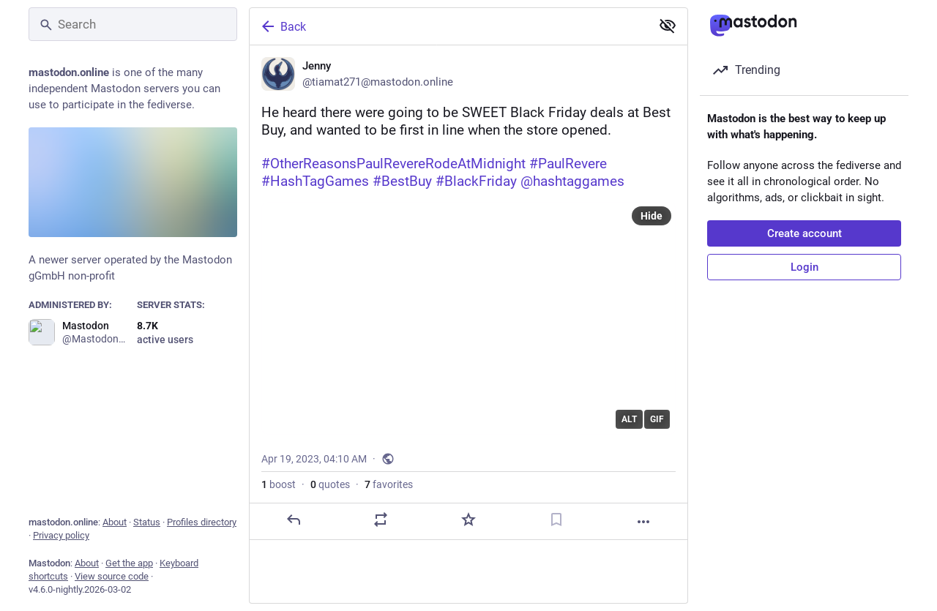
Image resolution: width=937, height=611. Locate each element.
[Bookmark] (556, 519)
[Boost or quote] (380, 519)
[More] (643, 522)
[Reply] (293, 519)
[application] (468, 318)
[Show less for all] (667, 25)
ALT (629, 419)
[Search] (133, 24)
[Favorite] (468, 519)
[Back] (449, 26)
